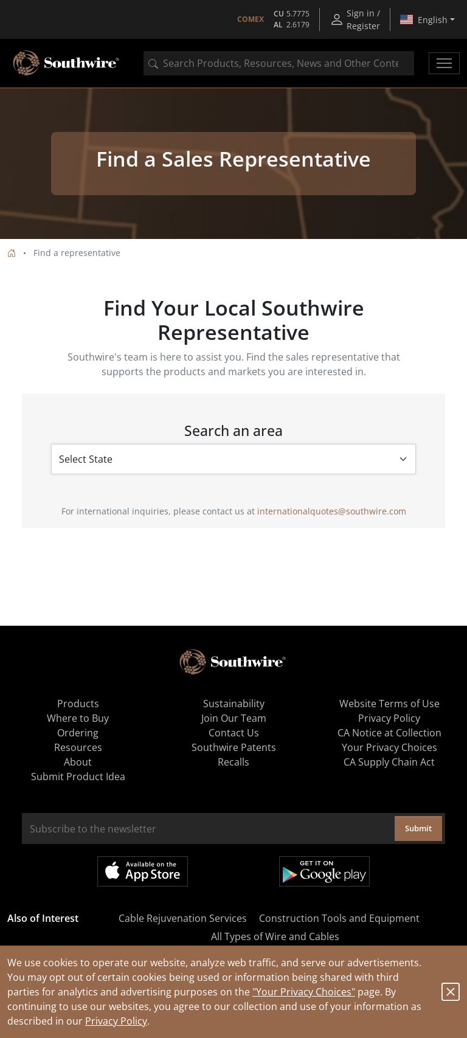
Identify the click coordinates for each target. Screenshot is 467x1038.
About (78, 762)
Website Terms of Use (389, 703)
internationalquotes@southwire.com (331, 511)
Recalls (233, 762)
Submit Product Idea (78, 776)
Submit (418, 828)
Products (78, 703)
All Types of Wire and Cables (275, 936)
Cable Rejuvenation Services (183, 918)
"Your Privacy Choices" (303, 991)
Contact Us (234, 732)
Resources (78, 747)
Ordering (78, 732)
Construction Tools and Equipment (339, 918)
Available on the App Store (142, 871)
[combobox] (279, 63)
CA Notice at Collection (389, 732)
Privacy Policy (116, 1021)
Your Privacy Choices (389, 747)
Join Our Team (233, 718)
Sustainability (234, 703)
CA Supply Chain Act (389, 762)
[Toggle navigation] (444, 63)
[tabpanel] (233, 163)
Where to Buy (78, 718)
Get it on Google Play (324, 871)
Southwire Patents (234, 747)
